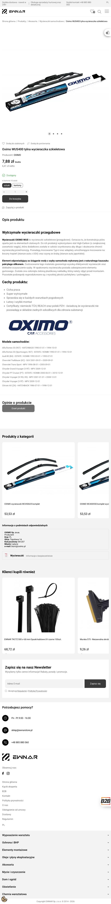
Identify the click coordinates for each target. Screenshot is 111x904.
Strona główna (8, 21)
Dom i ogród (9, 879)
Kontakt (6, 795)
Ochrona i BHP (10, 842)
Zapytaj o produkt (13, 207)
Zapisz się (95, 683)
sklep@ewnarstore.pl (22, 730)
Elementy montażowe (14, 849)
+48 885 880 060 (20, 742)
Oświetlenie (9, 886)
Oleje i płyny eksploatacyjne (18, 856)
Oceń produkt (18, 406)
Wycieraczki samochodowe (51, 21)
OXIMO (17, 155)
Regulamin (22, 690)
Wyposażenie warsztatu (16, 834)
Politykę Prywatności (37, 690)
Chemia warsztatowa (14, 893)
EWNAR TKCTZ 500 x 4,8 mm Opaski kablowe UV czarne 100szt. (33, 639)
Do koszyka (15, 198)
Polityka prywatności (12, 800)
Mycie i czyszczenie (13, 871)
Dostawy (6, 814)
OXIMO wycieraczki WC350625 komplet (22, 503)
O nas (5, 804)
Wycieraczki (17, 555)
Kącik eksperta (9, 786)
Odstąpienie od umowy (14, 809)
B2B (4, 791)
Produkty (22, 21)
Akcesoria (32, 21)
